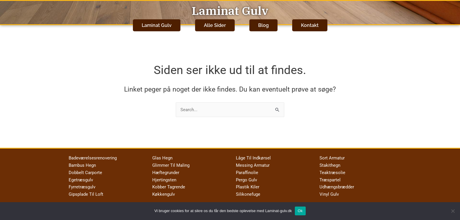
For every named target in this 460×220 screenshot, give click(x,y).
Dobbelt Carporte (85, 170)
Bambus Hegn (82, 163)
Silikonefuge (248, 192)
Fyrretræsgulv (82, 184)
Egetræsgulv (81, 177)
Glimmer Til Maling (171, 163)
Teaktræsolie (332, 170)
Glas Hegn (162, 155)
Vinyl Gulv (329, 192)
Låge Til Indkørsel (253, 155)
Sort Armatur (332, 155)
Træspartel (330, 177)
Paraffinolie (247, 170)
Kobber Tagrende (168, 184)
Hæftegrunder (165, 170)
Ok (300, 211)
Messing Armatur (253, 163)
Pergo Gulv (246, 177)
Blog (263, 24)
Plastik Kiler (247, 184)
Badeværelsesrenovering (93, 155)
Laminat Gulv (230, 10)
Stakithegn (329, 163)
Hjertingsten (164, 177)
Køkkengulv (163, 192)
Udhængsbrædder (336, 184)
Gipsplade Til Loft (86, 192)
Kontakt (310, 24)
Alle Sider (215, 24)
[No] (453, 211)
